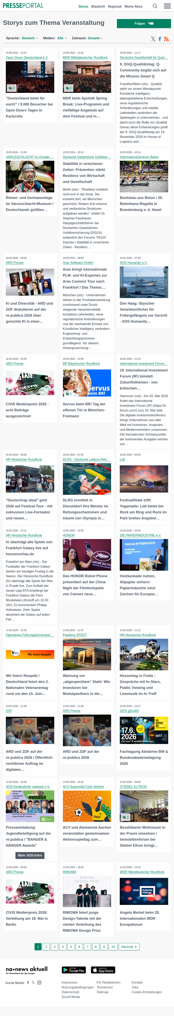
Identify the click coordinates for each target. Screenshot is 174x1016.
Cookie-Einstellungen (147, 997)
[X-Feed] (153, 39)
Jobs (135, 992)
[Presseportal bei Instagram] (38, 987)
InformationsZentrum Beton (139, 162)
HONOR (69, 541)
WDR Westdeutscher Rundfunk (142, 877)
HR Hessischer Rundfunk (24, 465)
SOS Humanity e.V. (133, 268)
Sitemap (102, 997)
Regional (115, 6)
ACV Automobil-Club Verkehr (83, 792)
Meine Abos (133, 6)
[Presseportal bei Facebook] (27, 987)
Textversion (105, 992)
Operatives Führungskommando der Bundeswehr (41, 640)
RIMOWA (70, 877)
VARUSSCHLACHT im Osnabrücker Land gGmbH (42, 162)
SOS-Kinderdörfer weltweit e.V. (28, 792)
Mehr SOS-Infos (30, 860)
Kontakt (137, 987)
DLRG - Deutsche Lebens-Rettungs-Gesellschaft (98, 465)
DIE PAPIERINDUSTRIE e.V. (140, 541)
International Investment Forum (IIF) (145, 369)
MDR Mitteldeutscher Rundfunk (85, 58)
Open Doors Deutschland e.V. (27, 58)
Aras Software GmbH (78, 268)
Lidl (122, 465)
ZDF (9, 716)
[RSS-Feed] (166, 39)
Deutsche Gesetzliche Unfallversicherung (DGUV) (98, 162)
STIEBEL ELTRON (133, 792)
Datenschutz (71, 997)
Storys (83, 6)
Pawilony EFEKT (75, 640)
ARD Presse (15, 268)
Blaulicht (98, 6)
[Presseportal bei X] (32, 987)
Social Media (71, 1001)
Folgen (144, 24)
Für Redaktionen (108, 987)
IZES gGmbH (129, 716)
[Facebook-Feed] (159, 39)
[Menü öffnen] (167, 6)
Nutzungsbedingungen (78, 992)
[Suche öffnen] (155, 6)
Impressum (70, 987)
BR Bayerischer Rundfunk (81, 369)
